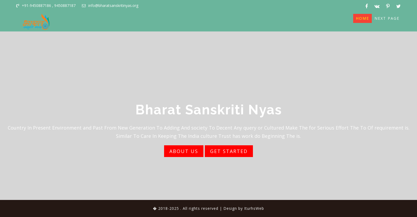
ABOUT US (183, 151)
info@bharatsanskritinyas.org (110, 5)
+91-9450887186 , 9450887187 (46, 5)
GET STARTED (229, 151)
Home (362, 18)
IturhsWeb (254, 208)
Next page (386, 18)
